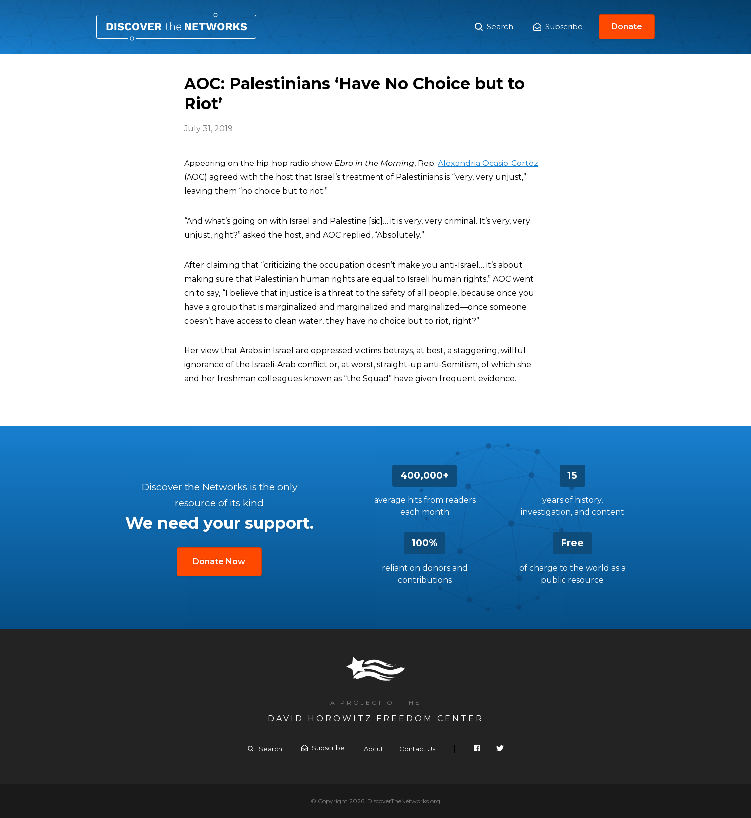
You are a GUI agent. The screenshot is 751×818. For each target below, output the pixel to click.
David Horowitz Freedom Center (376, 718)
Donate (626, 26)
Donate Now (219, 561)
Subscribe (558, 26)
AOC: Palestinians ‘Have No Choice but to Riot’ (176, 27)
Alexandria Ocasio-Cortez (488, 163)
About (373, 749)
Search (494, 26)
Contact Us (417, 749)
